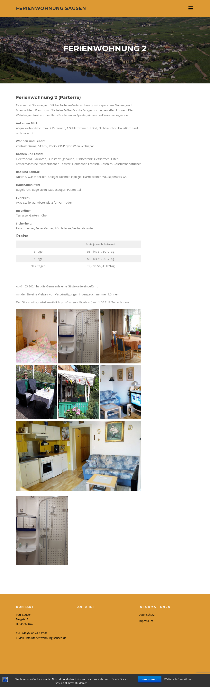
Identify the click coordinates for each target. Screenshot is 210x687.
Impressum (146, 621)
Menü (190, 8)
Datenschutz (146, 614)
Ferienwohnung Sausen (51, 8)
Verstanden (149, 679)
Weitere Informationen (178, 679)
